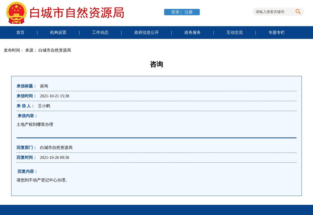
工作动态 (100, 32)
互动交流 (234, 32)
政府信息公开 (146, 32)
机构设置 (58, 32)
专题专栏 (276, 32)
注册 (188, 12)
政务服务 (192, 32)
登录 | (176, 12)
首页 (20, 32)
